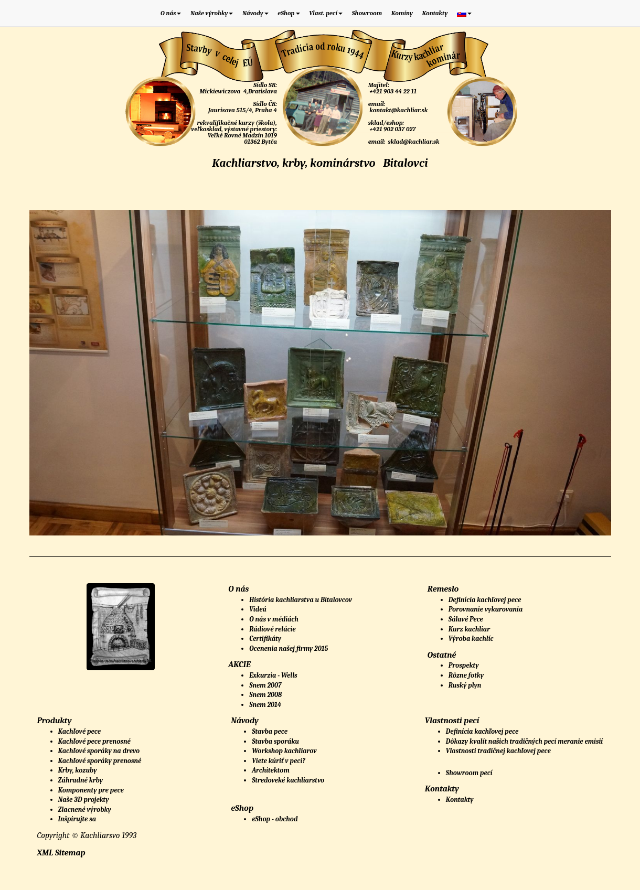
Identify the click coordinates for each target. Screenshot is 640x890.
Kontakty (434, 13)
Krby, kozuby (77, 770)
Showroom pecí (469, 773)
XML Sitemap (61, 852)
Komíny (402, 13)
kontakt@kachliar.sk (398, 110)
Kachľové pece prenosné (94, 741)
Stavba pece (269, 731)
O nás (171, 13)
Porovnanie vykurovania (485, 609)
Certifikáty (265, 638)
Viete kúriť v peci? (278, 761)
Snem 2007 (265, 685)
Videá (257, 609)
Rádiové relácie (272, 629)
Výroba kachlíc (471, 638)
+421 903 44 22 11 (392, 91)
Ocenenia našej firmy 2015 (288, 648)
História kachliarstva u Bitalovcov (300, 600)
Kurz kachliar (469, 629)
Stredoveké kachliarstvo (288, 780)
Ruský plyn (465, 685)
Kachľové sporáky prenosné (100, 761)
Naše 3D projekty (83, 799)
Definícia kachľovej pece (485, 600)
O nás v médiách (273, 619)
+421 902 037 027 (392, 129)
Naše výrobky (211, 13)
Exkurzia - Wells (273, 675)
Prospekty (464, 665)
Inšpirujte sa (77, 819)
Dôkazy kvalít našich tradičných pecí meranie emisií (524, 741)
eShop (289, 13)
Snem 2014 (265, 705)
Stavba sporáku (275, 741)
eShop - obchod (274, 819)
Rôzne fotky (466, 675)
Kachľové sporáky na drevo (99, 751)
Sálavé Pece (466, 619)
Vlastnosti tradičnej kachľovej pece (498, 751)
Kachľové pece (79, 731)
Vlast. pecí (326, 13)
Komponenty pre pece (91, 790)
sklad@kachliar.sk (413, 141)
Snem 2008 (265, 695)
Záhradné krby (80, 780)
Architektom (271, 770)
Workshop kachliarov (284, 751)
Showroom (367, 13)
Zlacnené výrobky (84, 809)
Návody (255, 13)
